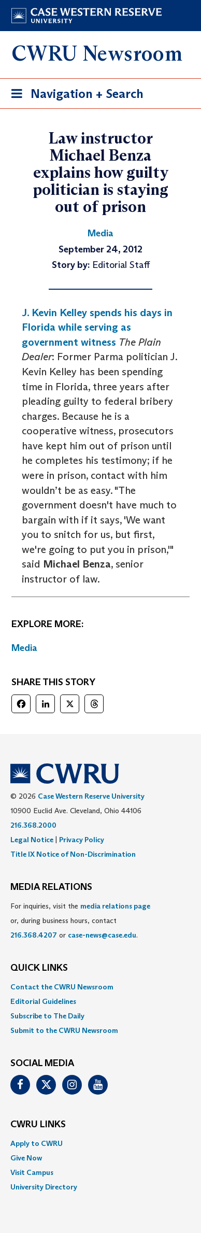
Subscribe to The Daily (47, 1016)
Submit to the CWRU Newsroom (64, 1030)
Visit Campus (31, 1172)
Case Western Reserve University (91, 796)
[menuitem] (100, 987)
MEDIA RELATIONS (51, 887)
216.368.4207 (33, 935)
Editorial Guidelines (43, 1001)
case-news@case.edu (102, 935)
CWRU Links (38, 1124)
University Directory (43, 1187)
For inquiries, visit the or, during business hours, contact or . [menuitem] (80, 920)
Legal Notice (31, 839)
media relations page (115, 906)
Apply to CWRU (36, 1143)
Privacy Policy (81, 839)
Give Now (26, 1158)
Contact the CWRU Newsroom (61, 986)
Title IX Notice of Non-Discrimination (73, 854)
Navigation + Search (74, 95)
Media (24, 648)
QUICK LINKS (39, 968)
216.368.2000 (33, 825)
